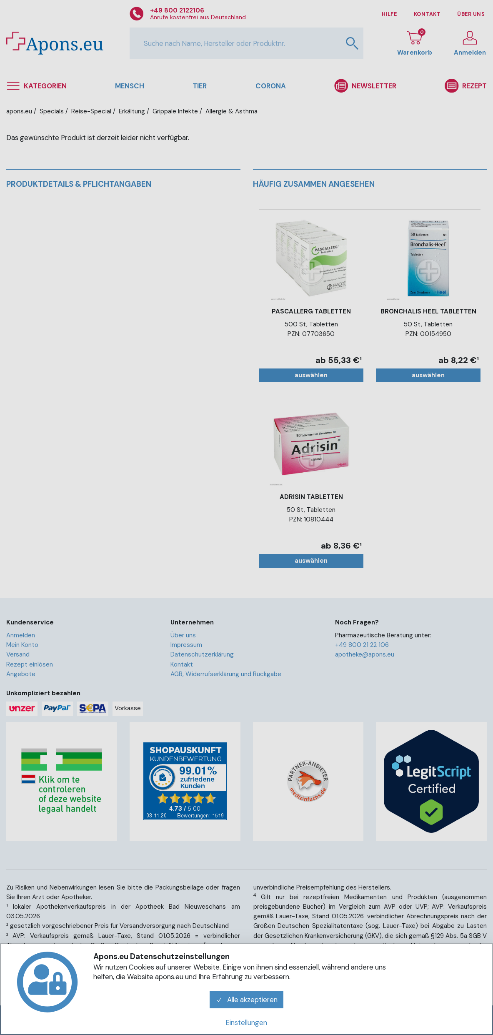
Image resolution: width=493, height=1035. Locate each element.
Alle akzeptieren (246, 999)
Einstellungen (246, 1022)
